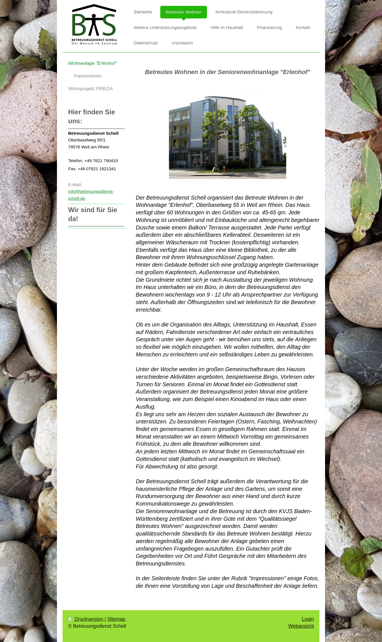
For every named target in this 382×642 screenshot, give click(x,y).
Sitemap (116, 619)
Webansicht (301, 626)
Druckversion (86, 619)
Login (308, 619)
